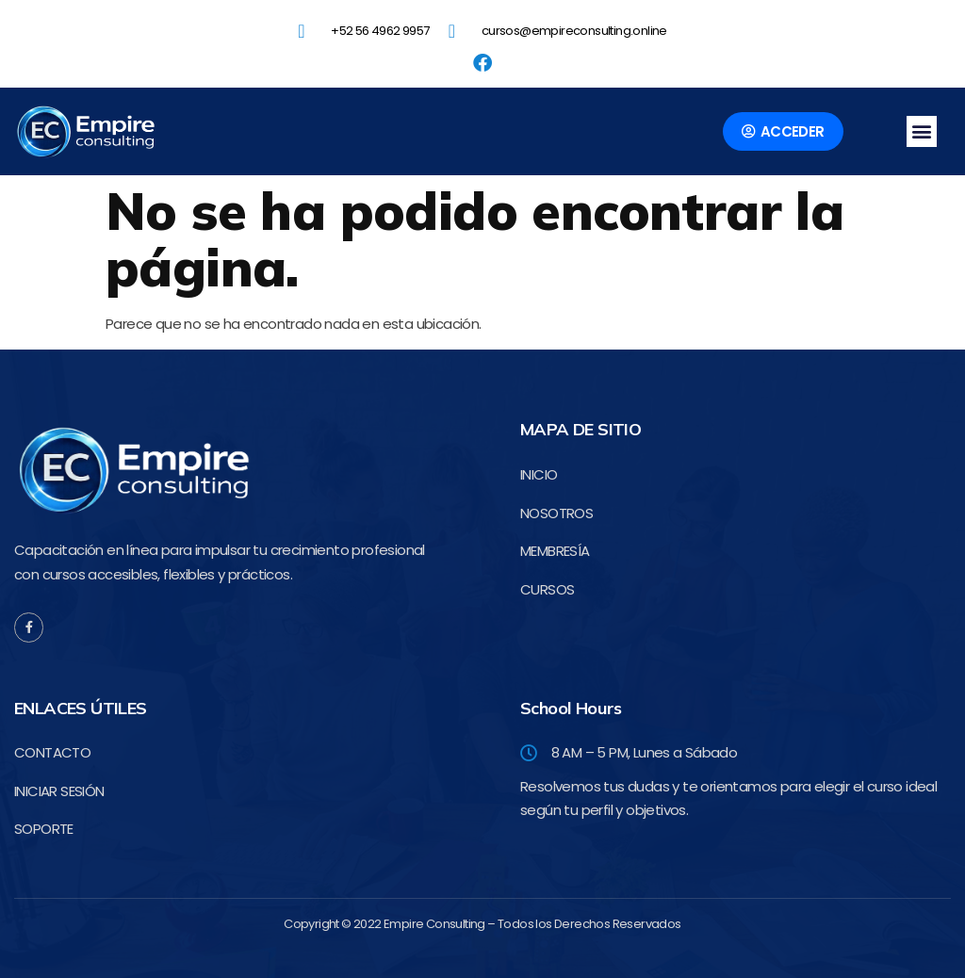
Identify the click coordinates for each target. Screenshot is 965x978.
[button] (922, 131)
